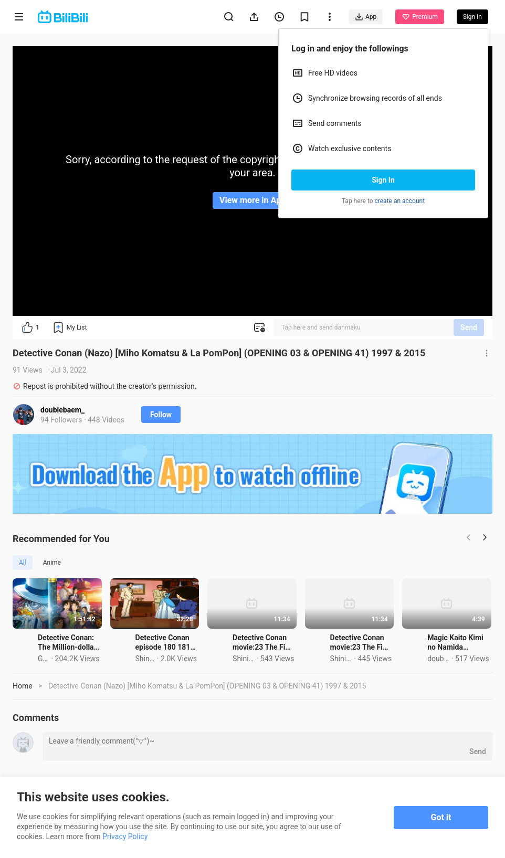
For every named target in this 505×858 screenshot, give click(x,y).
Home (23, 722)
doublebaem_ (62, 410)
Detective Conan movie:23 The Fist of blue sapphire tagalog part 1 (425, 679)
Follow (161, 414)
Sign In (383, 180)
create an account (400, 201)
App (365, 17)
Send (468, 327)
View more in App (252, 200)
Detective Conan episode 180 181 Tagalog (256, 679)
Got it (441, 817)
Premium (419, 17)
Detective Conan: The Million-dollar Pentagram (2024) (96, 679)
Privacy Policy (125, 836)
